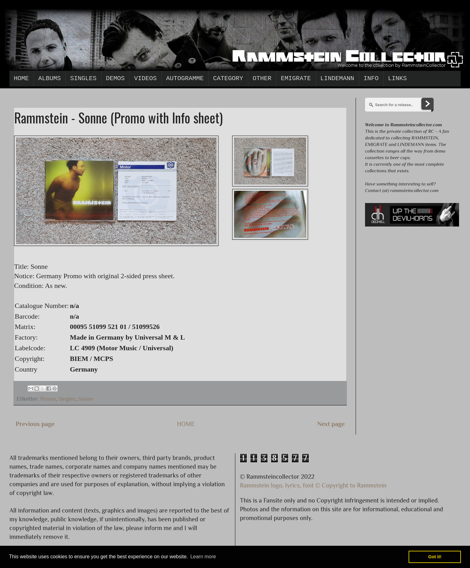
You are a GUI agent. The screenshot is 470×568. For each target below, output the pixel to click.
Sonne (85, 399)
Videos (145, 78)
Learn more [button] (203, 556)
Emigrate (296, 78)
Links (397, 78)
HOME (186, 423)
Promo (48, 399)
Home (21, 78)
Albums (49, 78)
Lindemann (337, 78)
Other (262, 78)
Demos (115, 78)
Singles (83, 78)
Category (228, 78)
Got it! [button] (434, 556)
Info (371, 78)
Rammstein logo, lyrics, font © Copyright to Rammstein (313, 485)
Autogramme (185, 78)
